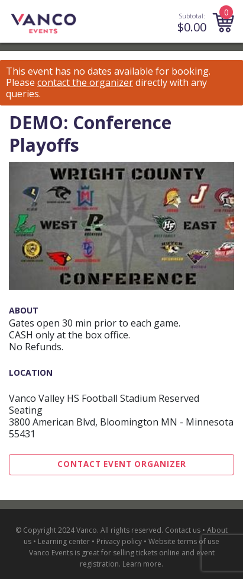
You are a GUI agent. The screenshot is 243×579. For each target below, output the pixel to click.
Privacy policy (119, 541)
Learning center (64, 541)
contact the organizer (85, 82)
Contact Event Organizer (121, 464)
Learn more (141, 564)
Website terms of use (183, 541)
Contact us (182, 530)
